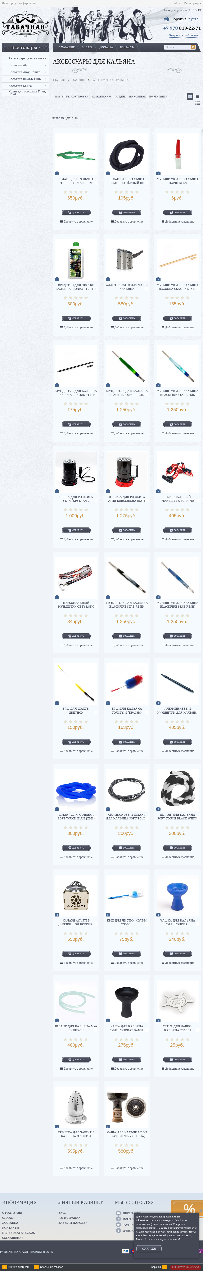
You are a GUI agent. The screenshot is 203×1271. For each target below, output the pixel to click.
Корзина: (185, 19)
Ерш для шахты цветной (76, 710)
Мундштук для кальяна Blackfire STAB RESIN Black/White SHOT (127, 606)
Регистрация (192, 3)
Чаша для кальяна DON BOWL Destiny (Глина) (127, 1134)
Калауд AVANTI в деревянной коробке (76, 922)
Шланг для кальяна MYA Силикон (76, 1028)
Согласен (149, 1248)
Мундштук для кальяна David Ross (177, 181)
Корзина (156, 1267)
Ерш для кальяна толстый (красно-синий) (127, 712)
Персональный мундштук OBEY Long (76, 604)
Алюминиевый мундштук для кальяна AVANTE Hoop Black (177, 712)
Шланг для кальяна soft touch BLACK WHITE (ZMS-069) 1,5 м (177, 818)
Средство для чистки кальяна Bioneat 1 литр (76, 287)
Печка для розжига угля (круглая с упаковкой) (76, 501)
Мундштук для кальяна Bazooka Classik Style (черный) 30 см (76, 395)
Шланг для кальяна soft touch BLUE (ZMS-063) (76, 818)
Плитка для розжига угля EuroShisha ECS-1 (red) (126, 501)
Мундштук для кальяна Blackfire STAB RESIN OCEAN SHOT (177, 395)
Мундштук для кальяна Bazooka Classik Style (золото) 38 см (177, 289)
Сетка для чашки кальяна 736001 (178, 1028)
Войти (176, 3)
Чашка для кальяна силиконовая (177, 922)
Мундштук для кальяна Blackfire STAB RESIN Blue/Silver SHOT (177, 606)
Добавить (78, 212)
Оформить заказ (185, 1266)
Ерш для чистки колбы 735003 (127, 922)
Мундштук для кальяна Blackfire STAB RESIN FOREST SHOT (127, 395)
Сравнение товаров (51, 1267)
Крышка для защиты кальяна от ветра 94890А (76, 1136)
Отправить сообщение (183, 35)
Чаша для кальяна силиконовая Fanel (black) (127, 1030)
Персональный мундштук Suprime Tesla (177, 501)
